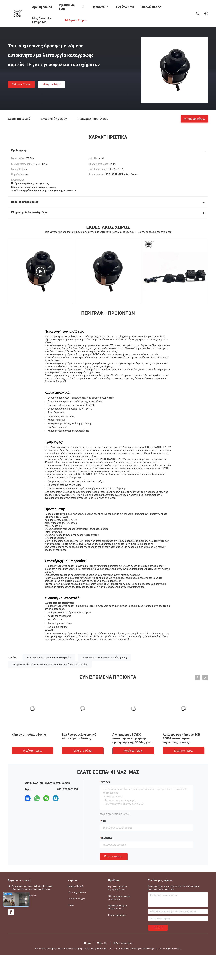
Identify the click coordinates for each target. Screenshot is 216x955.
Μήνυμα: (105, 781)
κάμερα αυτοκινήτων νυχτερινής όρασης (117, 888)
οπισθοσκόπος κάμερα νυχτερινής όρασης (104, 657)
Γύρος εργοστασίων (77, 892)
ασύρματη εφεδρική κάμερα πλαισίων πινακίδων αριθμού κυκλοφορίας (50, 664)
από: (103, 821)
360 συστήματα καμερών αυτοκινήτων (119, 897)
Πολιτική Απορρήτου (122, 943)
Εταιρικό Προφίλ (75, 886)
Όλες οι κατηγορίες (117, 915)
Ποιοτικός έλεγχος (76, 899)
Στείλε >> (158, 927)
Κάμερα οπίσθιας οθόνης (29, 734)
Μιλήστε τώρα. (21, 84)
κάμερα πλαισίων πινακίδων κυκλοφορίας (49, 657)
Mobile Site (102, 943)
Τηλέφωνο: (107, 838)
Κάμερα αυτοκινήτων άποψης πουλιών (117, 907)
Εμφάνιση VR (125, 6)
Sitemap (87, 943)
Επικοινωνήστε (113, 856)
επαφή (71, 905)
